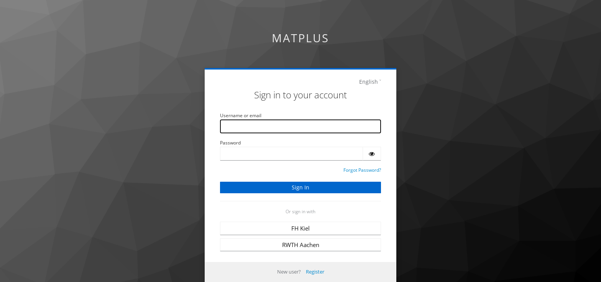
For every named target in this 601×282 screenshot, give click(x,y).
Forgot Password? (362, 170)
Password (230, 142)
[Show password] (372, 154)
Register (315, 271)
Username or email (240, 115)
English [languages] (368, 81)
